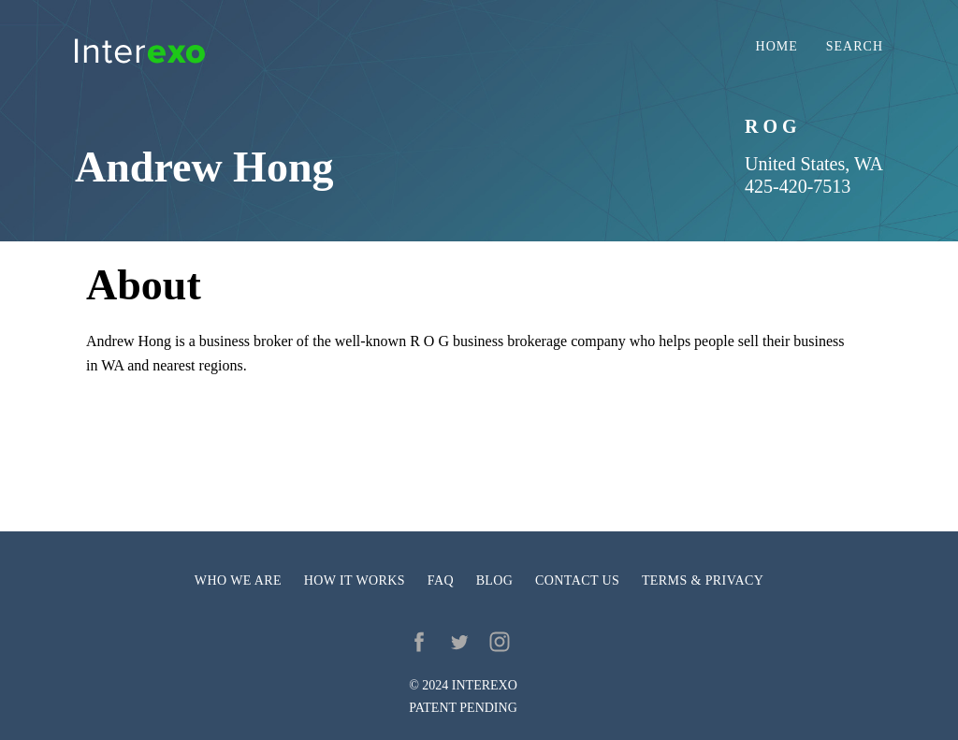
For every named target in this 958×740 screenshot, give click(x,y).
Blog (495, 580)
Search (854, 46)
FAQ (441, 580)
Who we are (238, 580)
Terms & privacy (702, 580)
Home (777, 46)
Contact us (577, 580)
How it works (354, 580)
